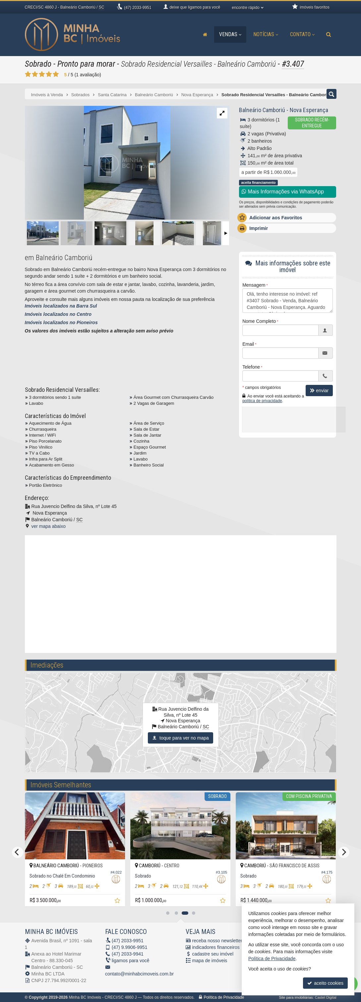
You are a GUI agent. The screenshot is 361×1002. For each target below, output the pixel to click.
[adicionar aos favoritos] (60, 901)
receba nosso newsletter (217, 940)
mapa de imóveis (209, 960)
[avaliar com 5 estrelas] (56, 74)
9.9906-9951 (129, 947)
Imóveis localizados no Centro (58, 314)
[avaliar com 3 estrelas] (42, 74)
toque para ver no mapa (180, 738)
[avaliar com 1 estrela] (28, 74)
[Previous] (17, 852)
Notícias (265, 34)
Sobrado (38, 64)
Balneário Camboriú (262, 110)
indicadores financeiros (216, 947)
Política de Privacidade (224, 997)
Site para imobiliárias (296, 997)
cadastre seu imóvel (213, 954)
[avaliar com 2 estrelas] (35, 74)
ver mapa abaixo (48, 526)
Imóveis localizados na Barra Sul (61, 306)
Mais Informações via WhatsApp (283, 191)
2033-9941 (128, 954)
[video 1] (180, 593)
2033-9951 (137, 7)
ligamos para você (131, 960)
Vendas (230, 34)
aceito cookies (325, 983)
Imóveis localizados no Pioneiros (61, 322)
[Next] (343, 852)
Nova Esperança (309, 110)
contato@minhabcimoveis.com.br (139, 973)
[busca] (328, 34)
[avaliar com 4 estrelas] (49, 74)
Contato (302, 34)
